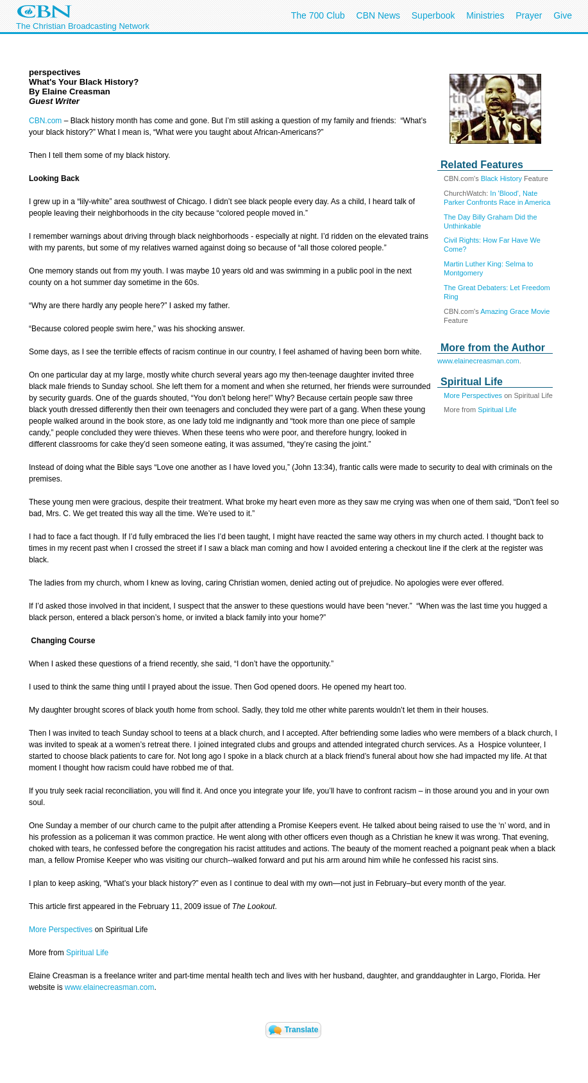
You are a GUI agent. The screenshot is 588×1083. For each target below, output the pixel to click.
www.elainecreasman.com (478, 361)
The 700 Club (318, 15)
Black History (501, 178)
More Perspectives (473, 395)
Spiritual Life (497, 409)
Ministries (485, 15)
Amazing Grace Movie (515, 311)
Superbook (433, 15)
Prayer (529, 15)
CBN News (378, 15)
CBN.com (45, 120)
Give (562, 15)
